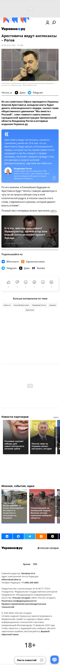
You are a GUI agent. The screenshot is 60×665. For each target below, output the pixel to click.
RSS (35, 564)
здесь (53, 210)
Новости (7, 305)
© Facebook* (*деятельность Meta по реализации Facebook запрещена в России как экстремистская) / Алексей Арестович (28, 84)
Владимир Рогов (39, 305)
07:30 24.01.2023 (8, 45)
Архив (26, 564)
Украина (52, 305)
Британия (30, 310)
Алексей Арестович (21, 305)
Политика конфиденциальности (18, 600)
